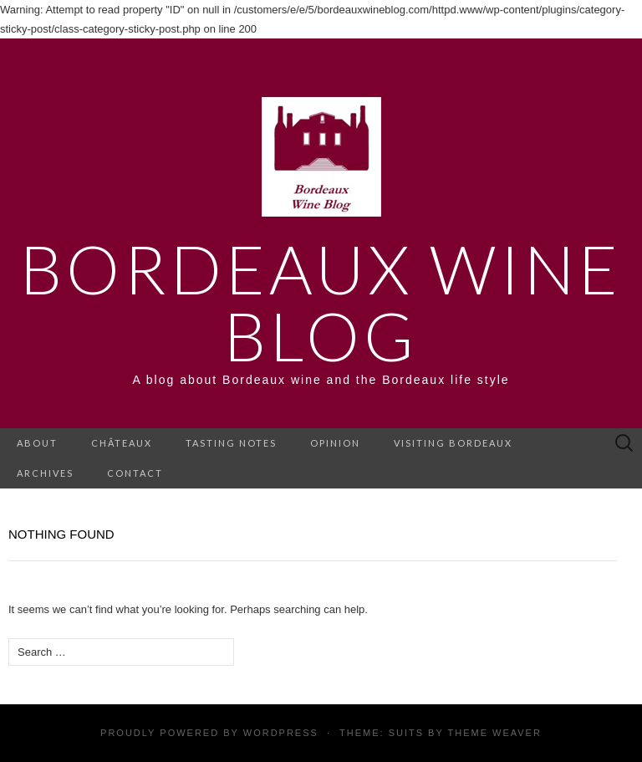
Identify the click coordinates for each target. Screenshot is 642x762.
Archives (45, 473)
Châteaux (121, 442)
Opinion (335, 442)
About (37, 442)
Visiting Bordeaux (453, 442)
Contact (135, 473)
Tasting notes (231, 442)
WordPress (280, 733)
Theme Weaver (494, 733)
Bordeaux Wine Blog (321, 302)
